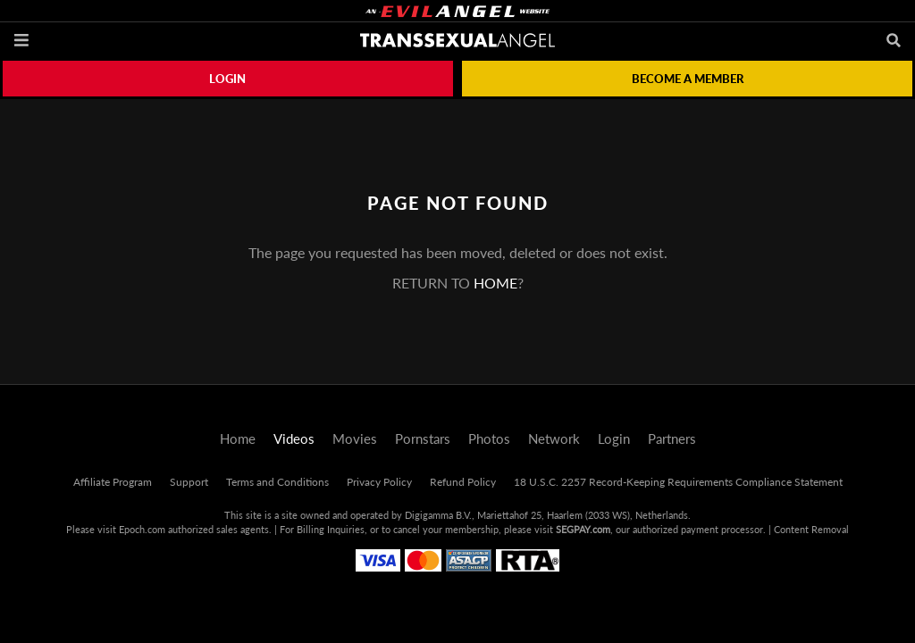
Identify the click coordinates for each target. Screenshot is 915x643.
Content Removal (811, 529)
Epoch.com (142, 529)
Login (227, 78)
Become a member (687, 78)
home (495, 282)
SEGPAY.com (583, 529)
